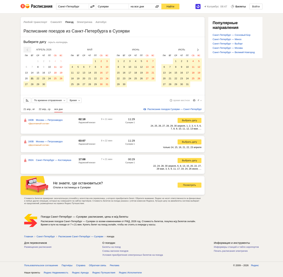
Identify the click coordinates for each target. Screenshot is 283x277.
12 (61, 67)
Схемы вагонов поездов (115, 251)
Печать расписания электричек (231, 251)
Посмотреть (189, 185)
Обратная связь (97, 266)
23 (43, 78)
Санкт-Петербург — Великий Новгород (234, 52)
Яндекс (255, 266)
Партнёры (67, 266)
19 (61, 72)
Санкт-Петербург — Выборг (228, 43)
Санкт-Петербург (45, 237)
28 (32, 84)
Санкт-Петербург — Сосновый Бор (232, 35)
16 (43, 72)
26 (61, 78)
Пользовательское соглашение (41, 266)
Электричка (84, 21)
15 (38, 72)
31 (107, 84)
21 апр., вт (29, 110)
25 (55, 78)
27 (26, 84)
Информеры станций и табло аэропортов (236, 247)
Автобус (101, 21)
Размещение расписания (37, 247)
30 (43, 84)
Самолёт (56, 21)
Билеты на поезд (111, 247)
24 (49, 78)
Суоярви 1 (130, 123)
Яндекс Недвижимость (56, 273)
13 (26, 72)
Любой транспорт (35, 21)
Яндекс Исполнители (130, 273)
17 (49, 72)
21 (32, 78)
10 (49, 67)
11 (55, 67)
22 (38, 78)
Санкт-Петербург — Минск (227, 39)
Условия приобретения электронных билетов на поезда (132, 255)
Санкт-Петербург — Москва (228, 48)
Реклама (114, 266)
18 (55, 72)
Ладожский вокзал (87, 123)
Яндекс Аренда (80, 273)
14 (32, 72)
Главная (28, 237)
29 (38, 84)
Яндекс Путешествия (103, 273)
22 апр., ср (44, 110)
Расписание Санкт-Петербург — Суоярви (80, 237)
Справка (80, 266)
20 (26, 78)
